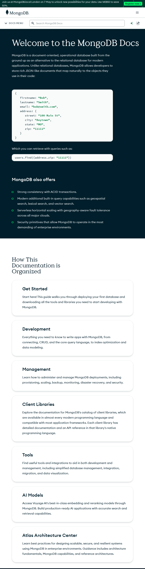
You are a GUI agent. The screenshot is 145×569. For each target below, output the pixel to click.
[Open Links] (137, 12)
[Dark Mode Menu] (138, 23)
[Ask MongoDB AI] (131, 23)
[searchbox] (77, 23)
